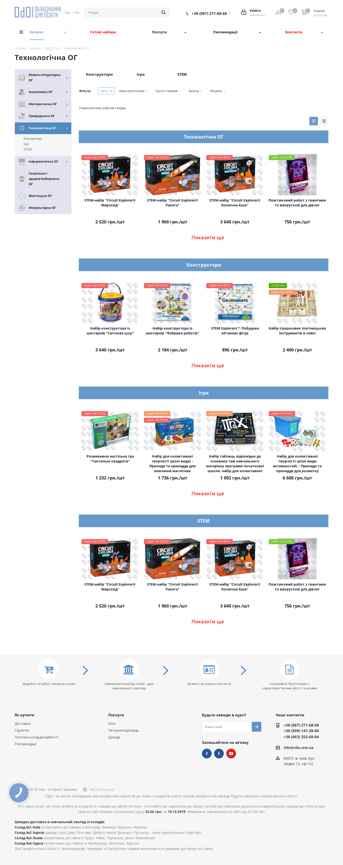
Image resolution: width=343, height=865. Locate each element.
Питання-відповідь (123, 730)
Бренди (114, 737)
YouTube (231, 753)
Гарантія (22, 730)
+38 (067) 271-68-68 (209, 13)
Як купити (24, 714)
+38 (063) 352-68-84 (301, 736)
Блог (112, 723)
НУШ (219, 753)
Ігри (141, 74)
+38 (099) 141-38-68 (301, 730)
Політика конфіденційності (37, 737)
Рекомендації (25, 744)
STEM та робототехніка (207, 753)
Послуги (116, 714)
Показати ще (207, 237)
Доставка (22, 723)
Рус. (78, 12)
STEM (182, 74)
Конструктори (99, 74)
